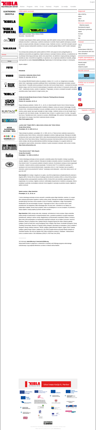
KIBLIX (80, 45)
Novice (22, 6)
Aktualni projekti (82, 62)
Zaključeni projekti (83, 67)
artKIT (79, 18)
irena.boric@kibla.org (38, 60)
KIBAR (80, 31)
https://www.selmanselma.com (27, 145)
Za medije (64, 6)
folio (79, 38)
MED (79, 47)
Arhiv (36, 6)
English (92, 2)
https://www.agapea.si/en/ (26, 119)
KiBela (80, 16)
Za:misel (80, 34)
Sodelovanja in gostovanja (85, 29)
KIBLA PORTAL (82, 14)
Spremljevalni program (84, 27)
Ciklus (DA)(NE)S (82, 53)
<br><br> (46, 363)
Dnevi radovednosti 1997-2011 (86, 51)
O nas (42, 6)
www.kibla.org (31, 241)
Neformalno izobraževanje (85, 23)
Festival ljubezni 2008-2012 (85, 49)
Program (30, 6)
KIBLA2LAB (81, 21)
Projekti (56, 6)
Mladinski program (84, 25)
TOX (79, 36)
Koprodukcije (81, 64)
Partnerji (48, 6)
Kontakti (73, 6)
